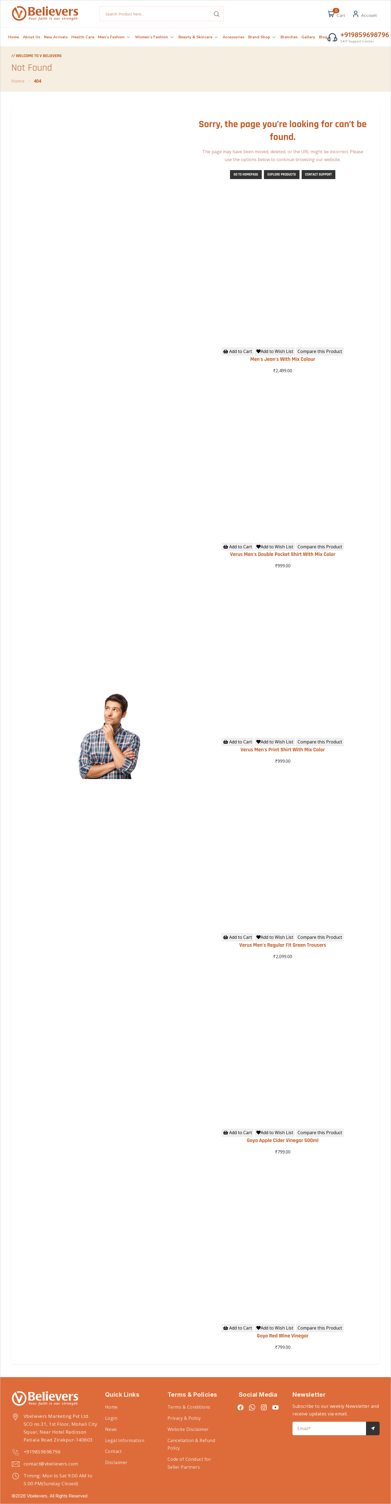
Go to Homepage (246, 174)
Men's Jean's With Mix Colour (282, 359)
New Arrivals (56, 37)
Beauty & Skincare (198, 37)
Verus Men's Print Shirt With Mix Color (283, 749)
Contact (113, 1451)
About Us (31, 37)
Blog (323, 37)
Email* (304, 1428)
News (111, 1429)
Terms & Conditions (189, 1407)
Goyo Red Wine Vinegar (282, 1335)
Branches (289, 37)
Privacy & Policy (184, 1418)
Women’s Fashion (155, 37)
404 (37, 81)
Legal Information (124, 1440)
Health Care (82, 37)
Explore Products (281, 174)
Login (111, 1418)
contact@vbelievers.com (51, 1464)
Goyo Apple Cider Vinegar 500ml (283, 1140)
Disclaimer (116, 1462)
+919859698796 (42, 1452)
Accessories (233, 37)
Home (13, 37)
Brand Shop (262, 37)
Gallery (308, 37)
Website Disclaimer (188, 1429)
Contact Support (318, 174)
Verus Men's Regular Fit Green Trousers (282, 945)
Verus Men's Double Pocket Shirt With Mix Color (282, 554)
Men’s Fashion (114, 37)
